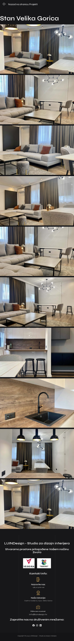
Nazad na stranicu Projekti (23, 4)
